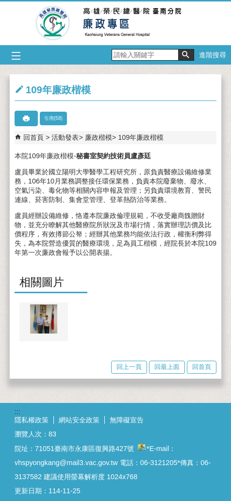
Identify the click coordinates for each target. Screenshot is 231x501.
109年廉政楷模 (141, 137)
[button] (186, 55)
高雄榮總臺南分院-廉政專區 (116, 23)
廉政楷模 (98, 137)
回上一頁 (129, 366)
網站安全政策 (79, 420)
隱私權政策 (32, 420)
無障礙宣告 (127, 420)
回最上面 (167, 366)
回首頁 (33, 137)
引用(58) (53, 118)
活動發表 (65, 137)
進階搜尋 (212, 55)
